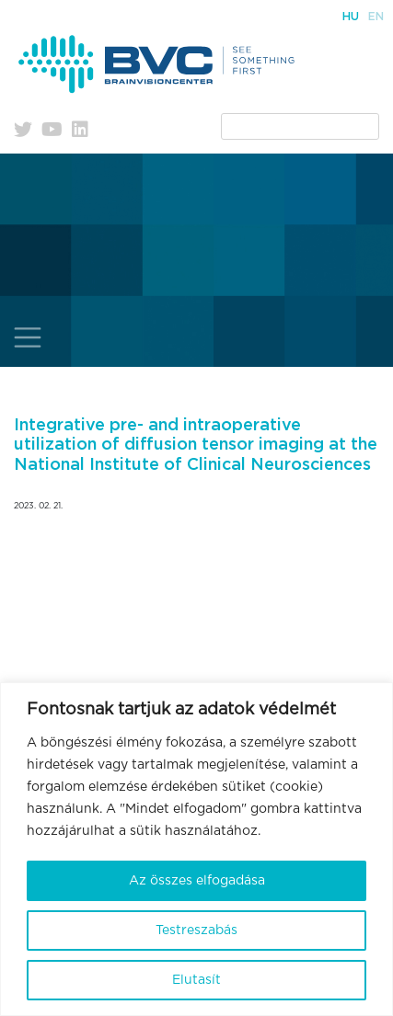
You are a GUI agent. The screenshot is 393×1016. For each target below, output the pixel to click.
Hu (350, 16)
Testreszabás (196, 930)
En (376, 16)
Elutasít (196, 980)
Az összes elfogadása (197, 880)
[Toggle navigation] (27, 337)
